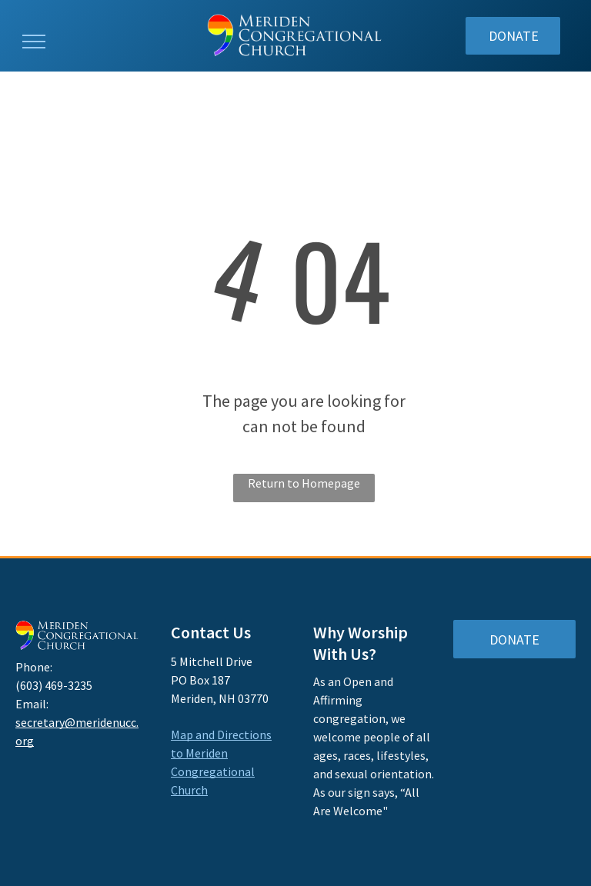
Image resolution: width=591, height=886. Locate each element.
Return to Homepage (304, 483)
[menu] (34, 42)
